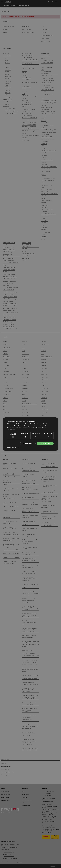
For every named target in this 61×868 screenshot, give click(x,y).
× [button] (55, 419)
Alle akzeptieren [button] (45, 443)
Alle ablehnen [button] (27, 443)
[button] (13, 447)
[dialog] (30, 434)
